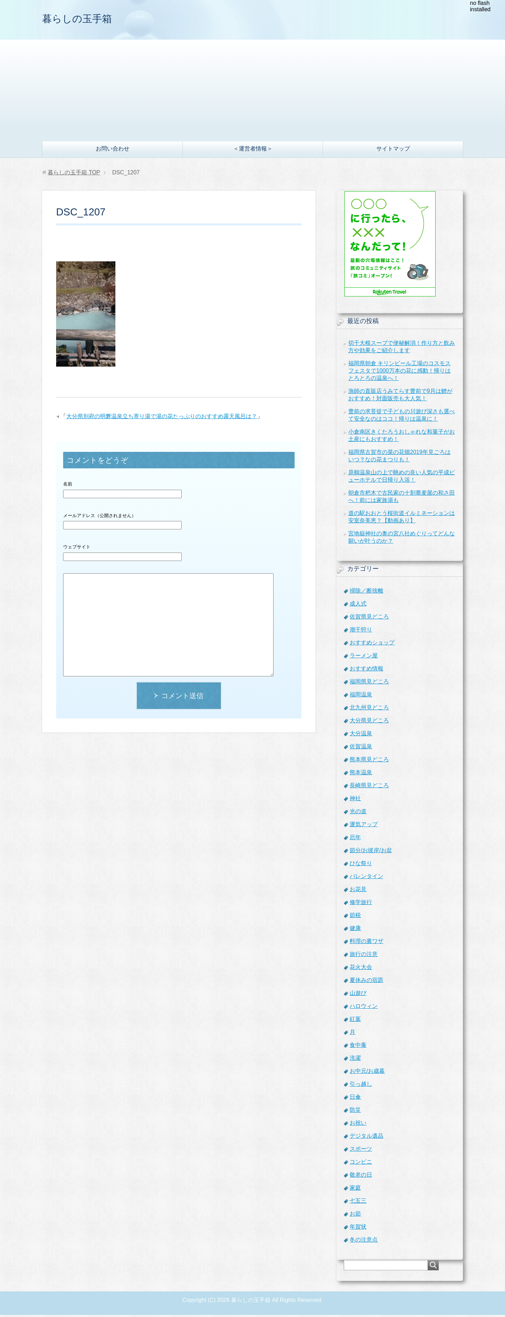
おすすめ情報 (366, 671)
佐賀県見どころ (369, 619)
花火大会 (361, 969)
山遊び (358, 995)
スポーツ (361, 1151)
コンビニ (361, 1164)
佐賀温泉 (361, 748)
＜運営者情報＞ (252, 151)
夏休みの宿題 (366, 982)
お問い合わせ (112, 151)
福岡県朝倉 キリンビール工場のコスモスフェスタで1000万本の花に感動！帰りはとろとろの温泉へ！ (399, 372)
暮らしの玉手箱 (87, 19)
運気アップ (364, 826)
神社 (355, 800)
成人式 (358, 606)
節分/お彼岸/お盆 (371, 852)
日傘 (355, 1099)
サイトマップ (393, 151)
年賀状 (358, 1229)
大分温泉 (361, 735)
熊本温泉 (361, 774)
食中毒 (358, 1047)
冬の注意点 (364, 1242)
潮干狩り (361, 632)
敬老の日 (361, 1177)
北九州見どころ (369, 710)
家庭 (355, 1190)
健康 (355, 930)
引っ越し (361, 1086)
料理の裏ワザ (366, 943)
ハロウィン (364, 1008)
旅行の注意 (364, 956)
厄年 (355, 839)
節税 (355, 917)
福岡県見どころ (369, 684)
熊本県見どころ (369, 761)
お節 (355, 1216)
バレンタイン (366, 878)
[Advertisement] (252, 91)
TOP (74, 175)
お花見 (358, 891)
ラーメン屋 (364, 658)
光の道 (358, 813)
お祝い (358, 1125)
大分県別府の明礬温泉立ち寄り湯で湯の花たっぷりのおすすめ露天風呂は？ (161, 418)
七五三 (358, 1203)
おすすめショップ (372, 645)
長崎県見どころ (369, 787)
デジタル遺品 (366, 1138)
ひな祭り (361, 865)
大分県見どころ (369, 723)
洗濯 (355, 1060)
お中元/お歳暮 (367, 1073)
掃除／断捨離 (366, 593)
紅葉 (355, 1021)
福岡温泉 (361, 697)
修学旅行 (361, 904)
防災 (355, 1112)
